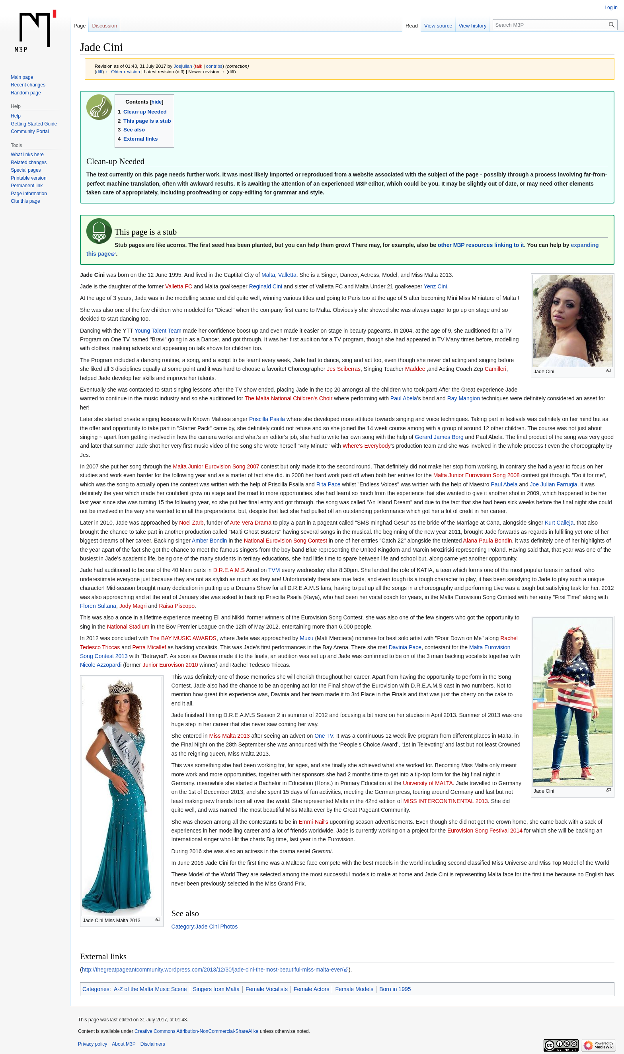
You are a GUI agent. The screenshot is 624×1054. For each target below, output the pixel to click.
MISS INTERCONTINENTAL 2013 (445, 801)
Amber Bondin (209, 540)
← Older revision (122, 71)
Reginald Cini (265, 286)
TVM (274, 570)
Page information (29, 193)
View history (473, 26)
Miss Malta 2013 (229, 736)
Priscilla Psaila (267, 419)
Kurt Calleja (559, 522)
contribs (214, 66)
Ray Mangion (463, 398)
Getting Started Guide (34, 124)
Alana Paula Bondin (487, 540)
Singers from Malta (216, 989)
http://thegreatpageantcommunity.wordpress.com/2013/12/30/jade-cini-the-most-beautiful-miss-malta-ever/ (212, 969)
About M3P (123, 1044)
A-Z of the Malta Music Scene (150, 989)
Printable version (28, 178)
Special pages (26, 170)
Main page (22, 77)
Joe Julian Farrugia (553, 484)
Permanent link (27, 185)
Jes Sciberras (344, 369)
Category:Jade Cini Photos (205, 926)
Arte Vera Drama (250, 522)
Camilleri (495, 369)
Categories (95, 989)
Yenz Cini (435, 286)
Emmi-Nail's (313, 822)
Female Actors (311, 989)
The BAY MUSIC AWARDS (183, 638)
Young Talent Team (158, 330)
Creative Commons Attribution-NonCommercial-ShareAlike (196, 1031)
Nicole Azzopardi (100, 665)
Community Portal (30, 131)
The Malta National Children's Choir (289, 398)
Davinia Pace (405, 647)
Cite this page (25, 201)
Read (412, 26)
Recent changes (28, 85)
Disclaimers (152, 1044)
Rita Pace (328, 484)
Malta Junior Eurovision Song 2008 (476, 475)
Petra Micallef (149, 647)
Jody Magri (132, 606)
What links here (27, 154)
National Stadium (128, 626)
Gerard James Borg (439, 437)
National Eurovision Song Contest (285, 540)
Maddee (415, 369)
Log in (611, 7)
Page (80, 26)
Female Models (354, 989)
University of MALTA (428, 783)
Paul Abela (403, 398)
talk (198, 66)
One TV (323, 736)
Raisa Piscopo (177, 606)
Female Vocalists (267, 989)
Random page (26, 93)
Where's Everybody (367, 446)
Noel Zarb (191, 522)
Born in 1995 (395, 989)
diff (99, 71)
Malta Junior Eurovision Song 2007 (216, 466)
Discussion (104, 26)
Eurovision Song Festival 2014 (485, 830)
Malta (268, 275)
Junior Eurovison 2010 (170, 665)
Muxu (306, 638)
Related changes (29, 162)
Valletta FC (178, 286)
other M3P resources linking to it (481, 245)
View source (438, 26)
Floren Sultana (98, 606)
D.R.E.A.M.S (229, 570)
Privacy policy (92, 1044)
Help (16, 116)
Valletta (287, 275)
